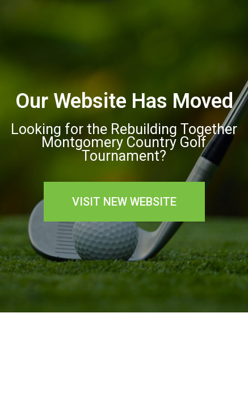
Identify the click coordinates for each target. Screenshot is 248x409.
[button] (124, 202)
